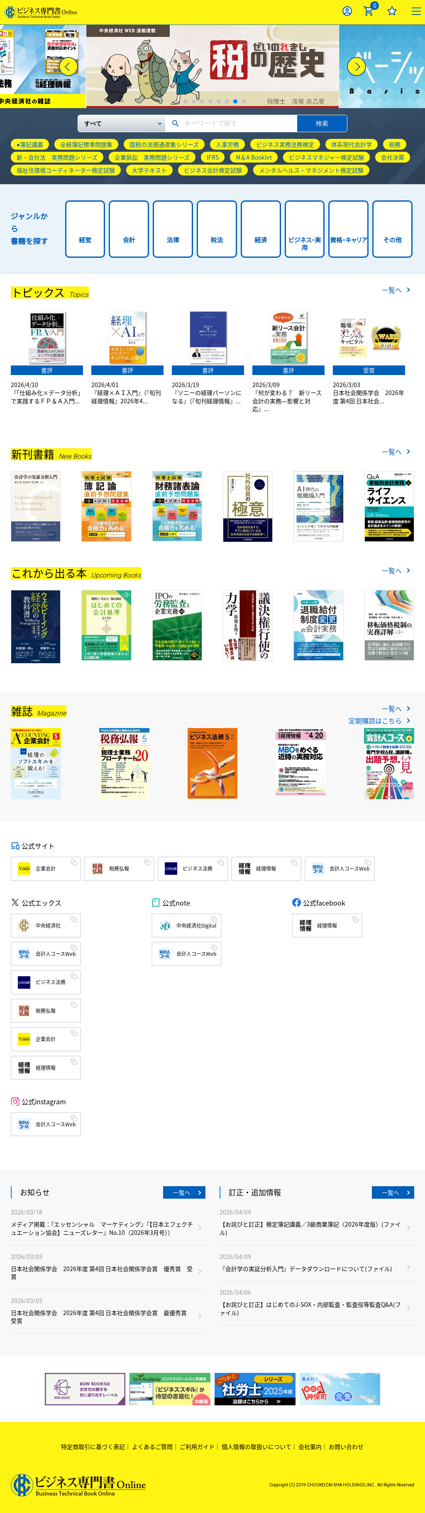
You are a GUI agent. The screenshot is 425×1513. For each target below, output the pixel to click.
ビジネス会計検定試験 (213, 170)
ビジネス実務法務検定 (285, 144)
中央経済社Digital (196, 925)
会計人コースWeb (349, 868)
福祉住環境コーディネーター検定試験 (66, 170)
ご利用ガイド (197, 1446)
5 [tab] (219, 101)
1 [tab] (185, 101)
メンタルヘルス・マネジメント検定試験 (311, 170)
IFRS (213, 157)
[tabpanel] (212, 66)
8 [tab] (244, 101)
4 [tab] (210, 101)
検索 (322, 123)
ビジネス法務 (197, 868)
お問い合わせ (346, 1446)
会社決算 (392, 157)
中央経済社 (48, 925)
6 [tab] (227, 101)
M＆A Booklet (254, 157)
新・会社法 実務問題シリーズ (57, 157)
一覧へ (392, 289)
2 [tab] (194, 101)
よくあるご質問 (152, 1446)
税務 (395, 144)
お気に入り (392, 11)
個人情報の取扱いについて (256, 1446)
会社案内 (310, 1446)
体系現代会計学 (351, 144)
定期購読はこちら (375, 720)
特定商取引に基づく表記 (93, 1446)
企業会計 (46, 868)
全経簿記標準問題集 (86, 144)
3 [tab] (202, 101)
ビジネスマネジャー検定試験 (326, 157)
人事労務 (227, 144)
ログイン (347, 11)
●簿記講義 (30, 144)
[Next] (356, 66)
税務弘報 (119, 868)
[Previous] (68, 66)
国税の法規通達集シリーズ (164, 144)
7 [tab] (235, 101)
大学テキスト (149, 170)
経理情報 (266, 868)
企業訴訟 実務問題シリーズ (152, 157)
